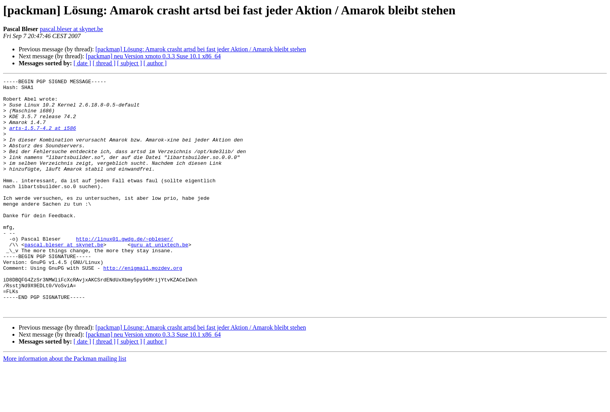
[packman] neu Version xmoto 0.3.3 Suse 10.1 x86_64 (153, 56)
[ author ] (155, 63)
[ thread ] (104, 63)
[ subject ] (129, 63)
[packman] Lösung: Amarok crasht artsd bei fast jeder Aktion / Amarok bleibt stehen (200, 49)
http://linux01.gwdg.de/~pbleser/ (124, 271)
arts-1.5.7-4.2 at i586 (42, 138)
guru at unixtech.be (159, 278)
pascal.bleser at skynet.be (71, 29)
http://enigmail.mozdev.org (142, 306)
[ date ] (82, 63)
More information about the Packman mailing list (64, 405)
